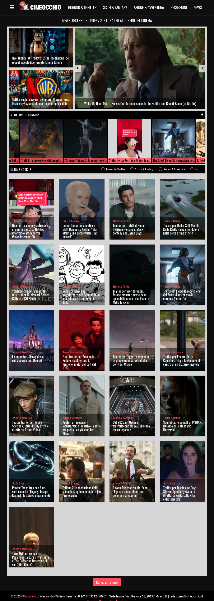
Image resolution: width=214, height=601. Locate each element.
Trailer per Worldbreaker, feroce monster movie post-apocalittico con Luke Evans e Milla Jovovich (131, 291)
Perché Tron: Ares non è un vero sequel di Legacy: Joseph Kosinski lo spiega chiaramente (31, 485)
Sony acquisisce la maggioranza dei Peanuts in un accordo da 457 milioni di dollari (81, 291)
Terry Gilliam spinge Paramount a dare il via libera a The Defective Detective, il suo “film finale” (30, 553)
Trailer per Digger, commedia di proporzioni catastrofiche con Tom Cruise (131, 354)
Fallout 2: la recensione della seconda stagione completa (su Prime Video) (81, 485)
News (198, 7)
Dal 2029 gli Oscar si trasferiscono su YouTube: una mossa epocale (131, 420)
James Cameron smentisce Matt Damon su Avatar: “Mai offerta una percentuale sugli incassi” (80, 225)
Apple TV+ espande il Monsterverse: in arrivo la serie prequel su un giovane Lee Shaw (81, 422)
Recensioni (179, 7)
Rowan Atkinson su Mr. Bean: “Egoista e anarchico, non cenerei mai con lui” (130, 485)
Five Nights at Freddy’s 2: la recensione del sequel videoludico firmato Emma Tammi (41, 57)
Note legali (121, 595)
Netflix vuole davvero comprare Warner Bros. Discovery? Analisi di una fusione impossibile (41, 95)
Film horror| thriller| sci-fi (25, 215)
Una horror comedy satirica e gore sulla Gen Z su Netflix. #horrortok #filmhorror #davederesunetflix (31, 225)
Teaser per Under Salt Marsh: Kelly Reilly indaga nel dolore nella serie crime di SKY (181, 223)
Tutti (198, 163)
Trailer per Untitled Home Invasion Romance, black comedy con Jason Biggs (129, 223)
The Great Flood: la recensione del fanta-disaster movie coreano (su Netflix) (182, 289)
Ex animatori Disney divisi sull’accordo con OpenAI (28, 352)
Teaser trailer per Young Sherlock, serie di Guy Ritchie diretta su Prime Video (30, 420)
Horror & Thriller (82, 7)
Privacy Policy (106, 595)
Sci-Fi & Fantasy (115, 7)
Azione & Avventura (149, 7)
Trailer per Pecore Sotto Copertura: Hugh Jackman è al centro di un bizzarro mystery (181, 354)
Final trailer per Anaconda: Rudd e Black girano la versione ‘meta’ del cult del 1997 (79, 356)
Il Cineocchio (28, 590)
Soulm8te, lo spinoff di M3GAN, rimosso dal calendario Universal (182, 420)
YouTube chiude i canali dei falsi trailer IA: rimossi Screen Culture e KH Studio (30, 289)
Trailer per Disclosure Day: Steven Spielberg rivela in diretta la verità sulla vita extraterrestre (179, 487)
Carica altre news (107, 576)
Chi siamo (92, 595)
